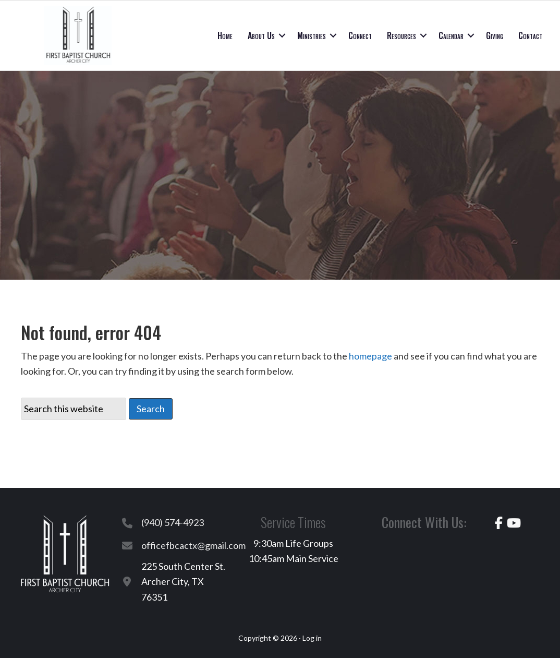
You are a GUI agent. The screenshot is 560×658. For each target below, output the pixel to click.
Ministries (311, 35)
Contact (530, 35)
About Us (261, 35)
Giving (494, 35)
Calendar (451, 35)
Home (225, 35)
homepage (370, 356)
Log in (312, 637)
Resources (401, 35)
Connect (360, 35)
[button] (282, 35)
